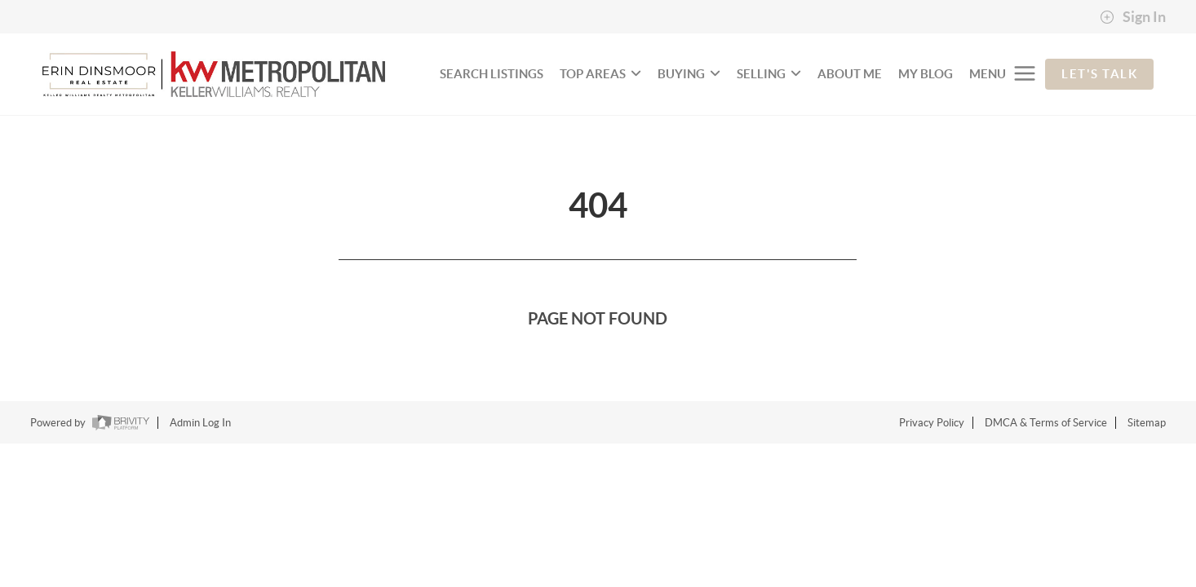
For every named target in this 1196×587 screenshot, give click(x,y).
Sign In (1133, 17)
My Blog (925, 74)
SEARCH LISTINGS (491, 74)
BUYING (689, 74)
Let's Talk (1099, 74)
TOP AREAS (600, 74)
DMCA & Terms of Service (1046, 423)
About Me (849, 74)
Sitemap (1146, 423)
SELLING (769, 74)
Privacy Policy (931, 423)
